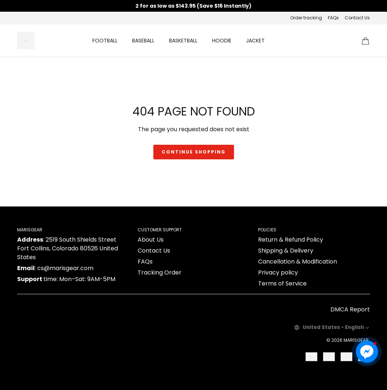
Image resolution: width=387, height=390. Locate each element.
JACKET (255, 40)
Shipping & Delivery (285, 250)
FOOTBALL (105, 40)
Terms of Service (282, 283)
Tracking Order (159, 272)
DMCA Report (350, 309)
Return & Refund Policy (290, 239)
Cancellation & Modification (297, 261)
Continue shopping (194, 152)
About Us (151, 239)
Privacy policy (278, 272)
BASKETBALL (183, 40)
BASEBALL (143, 40)
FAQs (333, 18)
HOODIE (221, 40)
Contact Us (357, 18)
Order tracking (306, 18)
